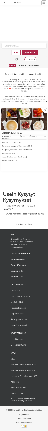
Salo (30, 224)
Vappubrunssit (17, 313)
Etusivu (19, 224)
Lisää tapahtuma (18, 345)
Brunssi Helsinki (18, 259)
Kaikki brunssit (17, 393)
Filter (30, 59)
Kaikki (12, 65)
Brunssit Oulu (17, 276)
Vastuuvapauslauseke (24, 423)
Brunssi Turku (17, 271)
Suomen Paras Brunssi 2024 (23, 370)
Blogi (13, 359)
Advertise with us (18, 387)
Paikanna (30, 52)
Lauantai (22, 65)
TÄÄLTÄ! (24, 103)
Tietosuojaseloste (24, 419)
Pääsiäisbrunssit (18, 308)
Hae (16, 52)
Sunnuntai (34, 65)
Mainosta (15, 382)
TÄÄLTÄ (17, 101)
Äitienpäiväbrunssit (19, 319)
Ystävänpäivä (17, 302)
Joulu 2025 (15, 290)
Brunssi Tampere (18, 265)
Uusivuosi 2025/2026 (20, 296)
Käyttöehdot (24, 414)
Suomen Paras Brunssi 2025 (23, 364)
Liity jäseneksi (17, 339)
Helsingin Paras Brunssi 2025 (24, 376)
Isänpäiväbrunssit (19, 325)
